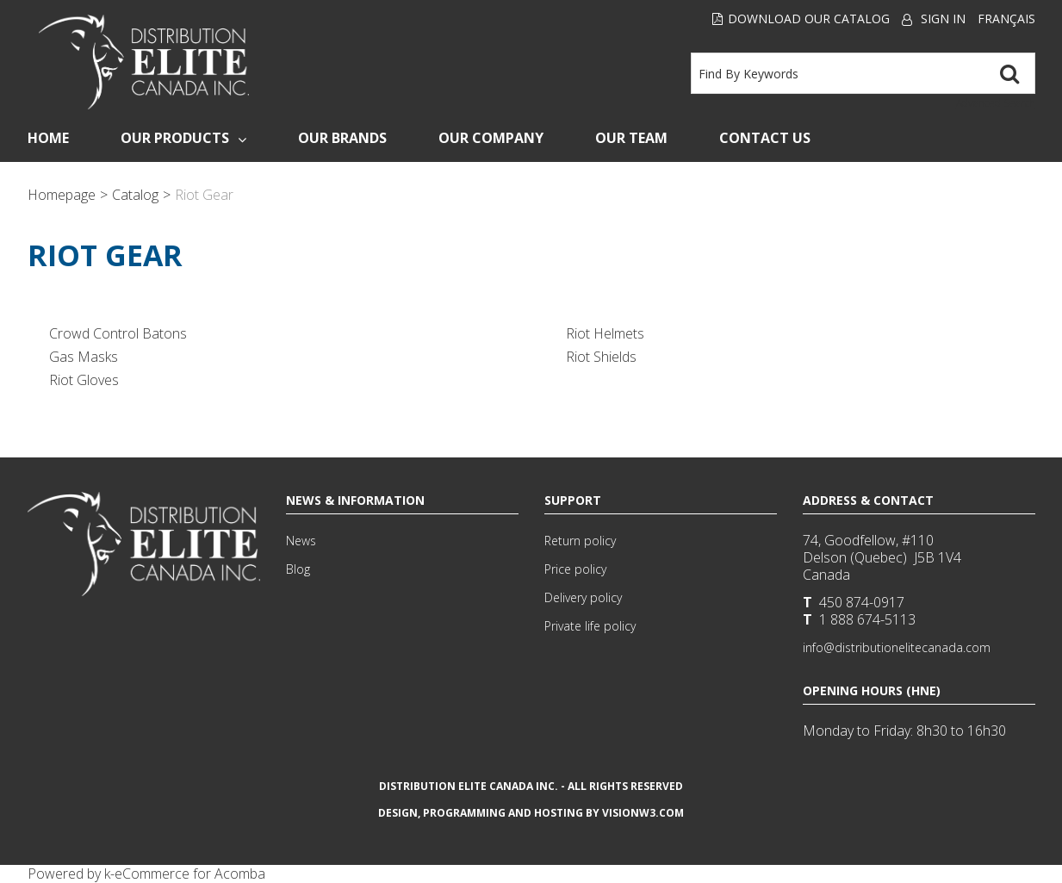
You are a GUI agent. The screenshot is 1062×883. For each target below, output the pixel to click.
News (301, 540)
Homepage (62, 194)
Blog (298, 569)
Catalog (135, 194)
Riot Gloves (84, 379)
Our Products (183, 137)
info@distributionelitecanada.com (897, 647)
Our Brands (342, 137)
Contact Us (764, 137)
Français (1006, 18)
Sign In (943, 18)
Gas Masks (83, 356)
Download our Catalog (801, 18)
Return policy (580, 540)
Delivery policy (583, 597)
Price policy (575, 569)
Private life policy (590, 626)
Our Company (490, 137)
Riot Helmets (605, 333)
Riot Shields (601, 356)
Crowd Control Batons (118, 333)
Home (48, 137)
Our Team (631, 137)
